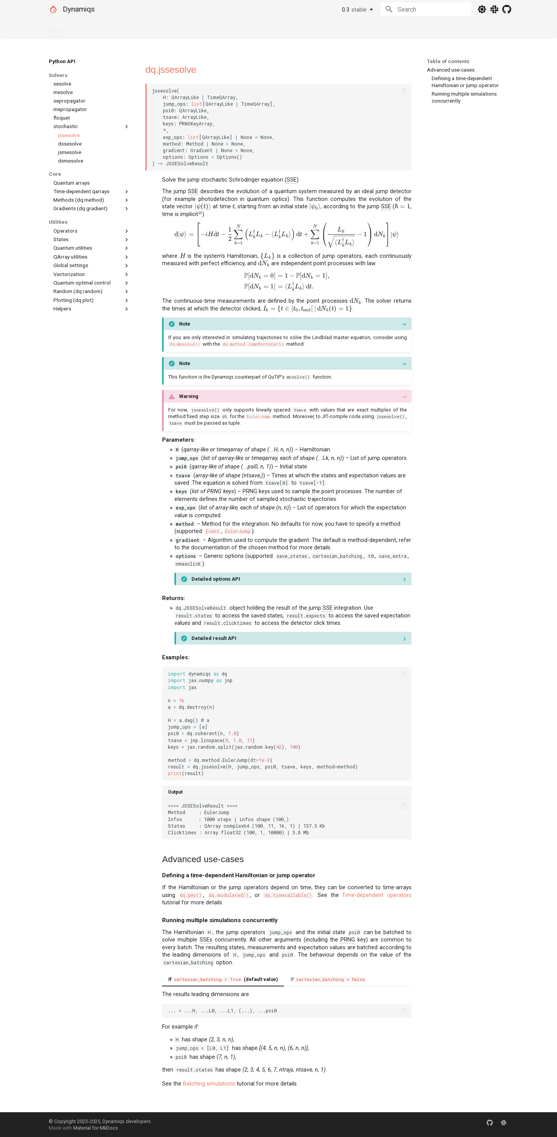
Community (170, 28)
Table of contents (448, 61)
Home (56, 28)
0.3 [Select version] (354, 10)
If (328, 979)
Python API (133, 28)
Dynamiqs (79, 9)
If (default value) (223, 979)
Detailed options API (215, 579)
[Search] (426, 9)
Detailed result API (213, 638)
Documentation (92, 28)
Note (184, 324)
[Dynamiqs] (53, 9)
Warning (188, 396)
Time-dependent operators (377, 895)
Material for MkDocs (95, 1128)
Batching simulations (209, 1083)
